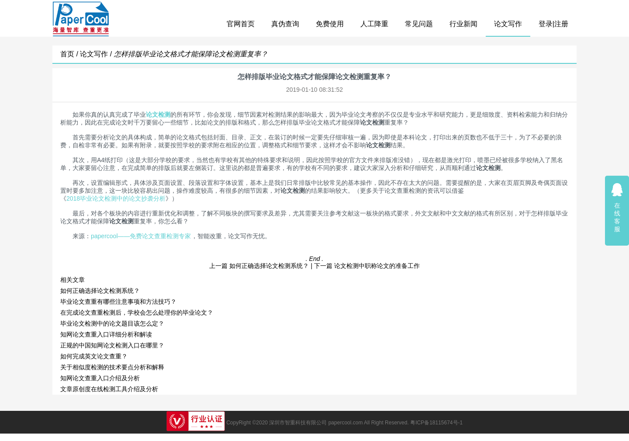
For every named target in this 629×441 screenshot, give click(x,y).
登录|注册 (553, 24)
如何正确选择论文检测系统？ (269, 265)
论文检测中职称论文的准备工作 (377, 265)
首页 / (70, 54)
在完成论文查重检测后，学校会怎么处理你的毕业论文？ (136, 312)
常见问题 (419, 24)
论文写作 (508, 24)
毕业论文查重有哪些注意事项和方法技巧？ (118, 301)
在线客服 (617, 207)
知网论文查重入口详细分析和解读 (106, 334)
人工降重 (374, 24)
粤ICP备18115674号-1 (436, 423)
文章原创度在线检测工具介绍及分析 (109, 388)
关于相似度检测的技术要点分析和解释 (112, 367)
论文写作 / (97, 54)
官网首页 (241, 24)
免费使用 (330, 24)
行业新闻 (463, 24)
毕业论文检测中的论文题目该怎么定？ (112, 323)
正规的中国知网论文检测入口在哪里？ (112, 345)
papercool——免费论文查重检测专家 (141, 236)
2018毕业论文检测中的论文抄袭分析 (116, 198)
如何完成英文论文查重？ (94, 356)
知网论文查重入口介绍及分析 (100, 378)
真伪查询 (285, 24)
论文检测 (158, 114)
